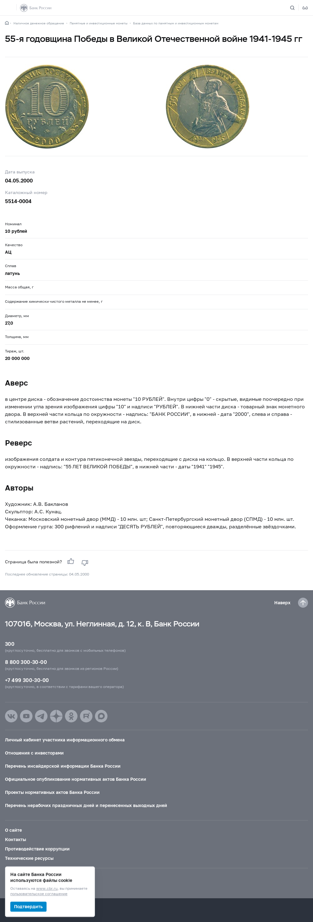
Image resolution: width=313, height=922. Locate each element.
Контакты (15, 839)
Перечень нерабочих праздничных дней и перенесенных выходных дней (86, 805)
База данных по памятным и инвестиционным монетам (175, 23)
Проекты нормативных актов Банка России (52, 792)
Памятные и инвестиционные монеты (98, 23)
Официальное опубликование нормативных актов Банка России (75, 779)
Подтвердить (28, 906)
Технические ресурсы (29, 858)
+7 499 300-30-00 (27, 680)
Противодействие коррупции (37, 848)
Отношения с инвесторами (34, 752)
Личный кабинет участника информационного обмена (65, 739)
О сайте (13, 830)
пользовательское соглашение (38, 894)
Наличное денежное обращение (38, 23)
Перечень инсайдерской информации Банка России (63, 766)
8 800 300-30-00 (26, 662)
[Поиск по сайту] (296, 8)
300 (9, 644)
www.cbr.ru (46, 888)
